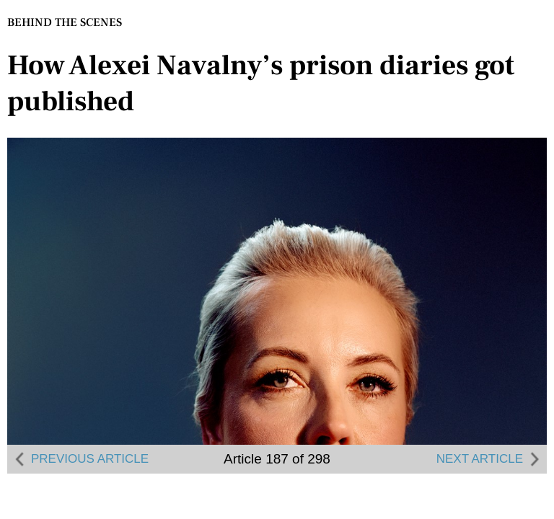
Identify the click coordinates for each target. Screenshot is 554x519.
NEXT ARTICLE (489, 459)
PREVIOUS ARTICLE (80, 459)
